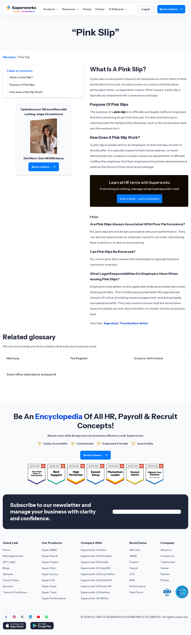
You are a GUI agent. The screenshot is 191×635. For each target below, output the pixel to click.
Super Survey (50, 574)
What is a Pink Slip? (21, 77)
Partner (165, 574)
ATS (132, 574)
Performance (137, 586)
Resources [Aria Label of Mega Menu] (70, 9)
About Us (166, 550)
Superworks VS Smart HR (96, 586)
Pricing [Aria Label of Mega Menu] (87, 9)
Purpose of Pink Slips (22, 84)
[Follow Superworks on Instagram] (14, 617)
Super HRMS (49, 550)
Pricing (164, 580)
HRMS (133, 556)
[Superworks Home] (21, 11)
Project (133, 562)
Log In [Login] (146, 9)
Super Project (50, 562)
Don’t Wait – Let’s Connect (139, 199)
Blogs (6, 568)
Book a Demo (171, 9)
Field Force (136, 592)
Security (8, 586)
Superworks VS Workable (96, 556)
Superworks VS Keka (93, 550)
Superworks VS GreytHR (95, 568)
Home (6, 550)
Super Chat (48, 568)
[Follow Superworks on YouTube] (38, 617)
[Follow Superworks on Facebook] (6, 617)
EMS (132, 580)
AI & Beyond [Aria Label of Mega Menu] (118, 9)
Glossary (9, 57)
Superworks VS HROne (94, 598)
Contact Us (167, 556)
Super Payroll (50, 556)
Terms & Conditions (15, 592)
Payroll (133, 568)
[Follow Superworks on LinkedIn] (30, 617)
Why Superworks (13, 556)
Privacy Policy (11, 580)
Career (164, 568)
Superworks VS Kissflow (95, 592)
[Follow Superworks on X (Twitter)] (22, 617)
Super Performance (54, 598)
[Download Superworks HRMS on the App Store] (15, 626)
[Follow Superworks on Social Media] (46, 617)
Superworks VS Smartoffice (98, 574)
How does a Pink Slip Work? (26, 92)
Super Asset (49, 586)
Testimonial (167, 562)
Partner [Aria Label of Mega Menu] (100, 9)
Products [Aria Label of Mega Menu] (51, 9)
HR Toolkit (9, 562)
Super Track (49, 592)
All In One (134, 550)
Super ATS (48, 580)
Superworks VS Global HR (96, 580)
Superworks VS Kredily (94, 562)
